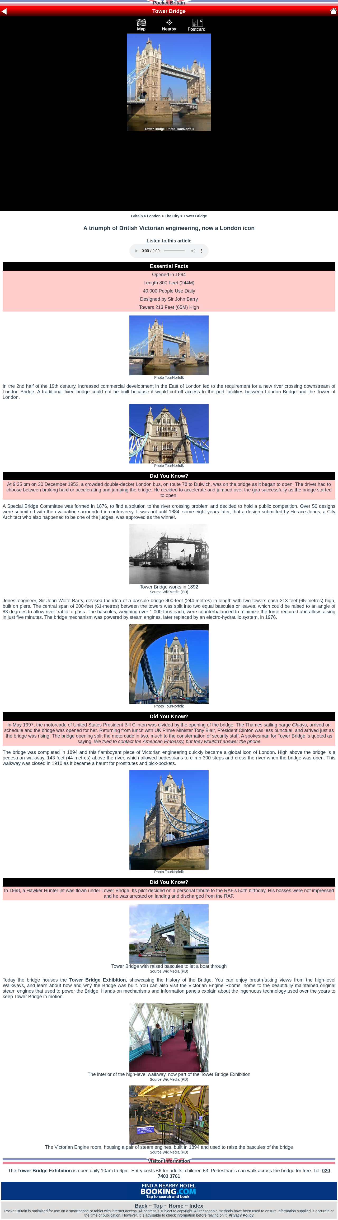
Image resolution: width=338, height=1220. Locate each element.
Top (158, 1206)
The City (172, 216)
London (154, 216)
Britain (137, 216)
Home (176, 1206)
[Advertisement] (169, 171)
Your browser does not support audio (169, 251)
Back (141, 1206)
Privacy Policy (241, 1215)
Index (196, 1206)
